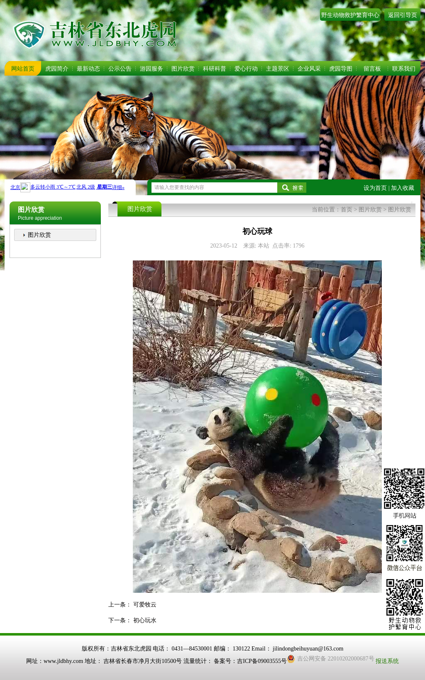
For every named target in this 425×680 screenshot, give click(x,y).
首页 (346, 209)
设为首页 (375, 188)
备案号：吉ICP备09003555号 (250, 661)
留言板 (372, 69)
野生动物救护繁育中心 (350, 15)
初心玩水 (144, 620)
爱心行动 (246, 69)
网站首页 (22, 69)
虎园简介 (56, 69)
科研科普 (214, 69)
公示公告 (120, 69)
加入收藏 (402, 188)
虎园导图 (340, 69)
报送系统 (387, 661)
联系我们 (403, 69)
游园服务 (151, 69)
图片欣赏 (183, 69)
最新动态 (88, 69)
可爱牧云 (144, 604)
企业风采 (309, 69)
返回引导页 (402, 15)
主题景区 (277, 69)
